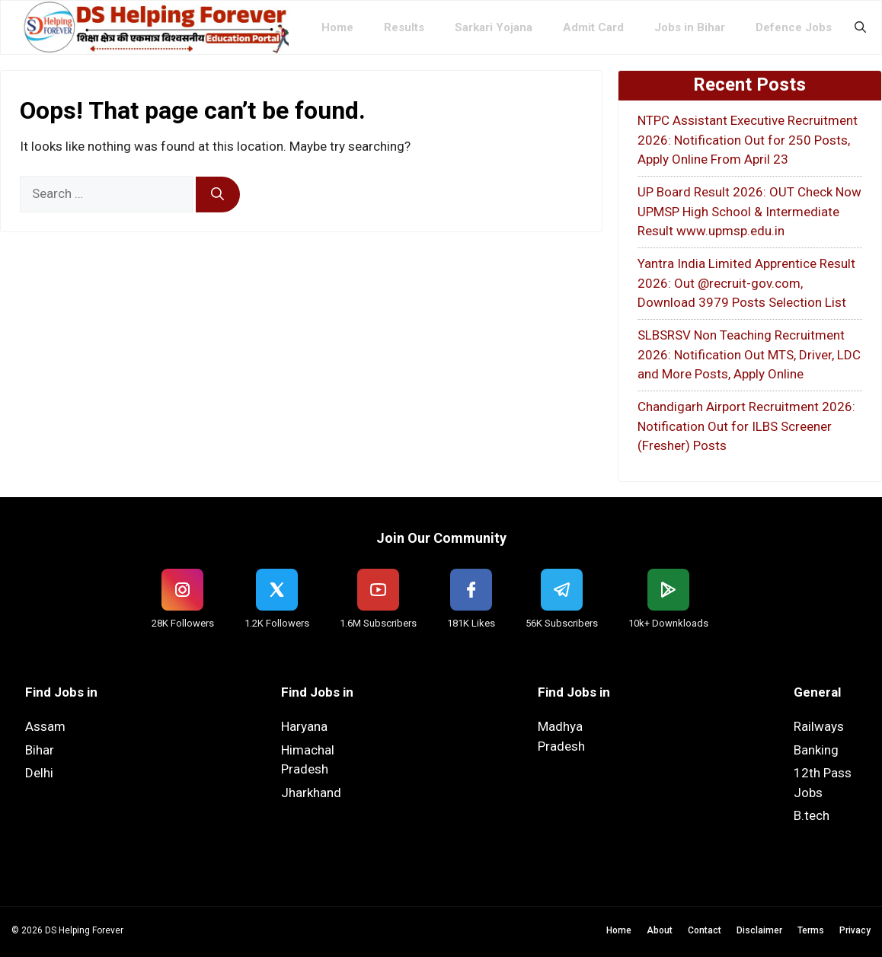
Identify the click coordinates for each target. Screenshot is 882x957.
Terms (810, 930)
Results (404, 27)
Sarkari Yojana (493, 27)
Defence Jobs (794, 27)
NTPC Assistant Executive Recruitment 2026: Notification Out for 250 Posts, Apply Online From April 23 (748, 140)
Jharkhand (311, 792)
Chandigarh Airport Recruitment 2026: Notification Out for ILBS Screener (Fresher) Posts (746, 426)
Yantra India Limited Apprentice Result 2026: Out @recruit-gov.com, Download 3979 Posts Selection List (746, 283)
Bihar (39, 750)
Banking (816, 750)
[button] (860, 27)
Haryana (304, 726)
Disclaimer (759, 930)
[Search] (218, 195)
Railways (819, 726)
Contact (704, 930)
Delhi (39, 772)
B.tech (811, 815)
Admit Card (593, 27)
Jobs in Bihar (689, 27)
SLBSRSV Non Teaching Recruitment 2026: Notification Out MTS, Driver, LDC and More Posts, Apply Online (749, 354)
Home (337, 27)
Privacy (855, 930)
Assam (45, 726)
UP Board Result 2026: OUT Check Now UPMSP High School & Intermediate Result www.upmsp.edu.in (749, 211)
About (660, 930)
